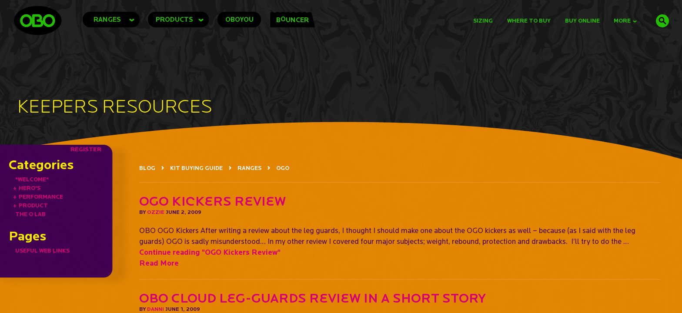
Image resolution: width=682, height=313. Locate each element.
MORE (625, 20)
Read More (159, 263)
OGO (282, 168)
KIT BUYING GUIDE (196, 168)
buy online (582, 20)
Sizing (483, 20)
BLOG (147, 168)
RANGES (249, 168)
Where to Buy (529, 20)
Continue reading (210, 252)
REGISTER (85, 149)
